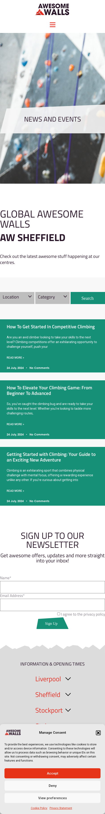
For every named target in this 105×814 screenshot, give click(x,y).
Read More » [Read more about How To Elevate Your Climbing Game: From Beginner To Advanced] (15, 424)
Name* (5, 578)
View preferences (52, 798)
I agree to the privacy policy (83, 614)
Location (11, 296)
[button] (98, 733)
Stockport (49, 710)
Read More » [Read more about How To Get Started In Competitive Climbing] (15, 357)
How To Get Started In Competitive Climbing (51, 326)
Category (46, 296)
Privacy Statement (61, 808)
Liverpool (48, 679)
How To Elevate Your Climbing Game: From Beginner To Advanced (49, 390)
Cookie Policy (39, 808)
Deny (53, 786)
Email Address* (12, 596)
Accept (52, 773)
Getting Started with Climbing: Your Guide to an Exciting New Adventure (51, 457)
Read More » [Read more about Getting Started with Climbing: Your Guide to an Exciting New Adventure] (15, 490)
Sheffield (47, 694)
